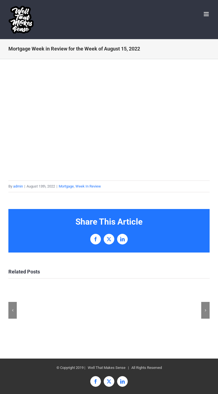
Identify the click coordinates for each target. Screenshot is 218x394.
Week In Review (88, 186)
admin (18, 186)
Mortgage (66, 186)
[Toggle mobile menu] (207, 14)
